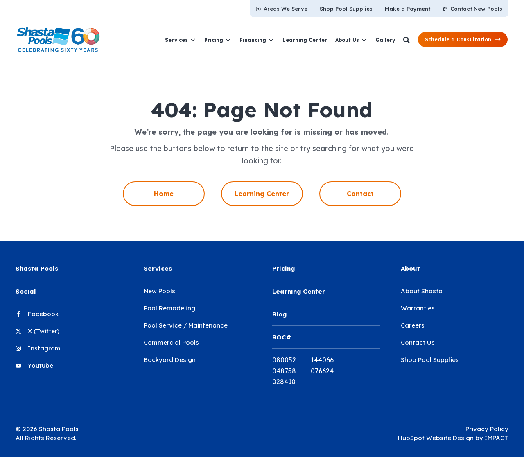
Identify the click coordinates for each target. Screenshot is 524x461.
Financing (252, 40)
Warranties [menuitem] (418, 308)
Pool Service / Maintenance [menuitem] (186, 325)
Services (176, 40)
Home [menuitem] (164, 194)
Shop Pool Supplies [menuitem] (430, 360)
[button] (463, 39)
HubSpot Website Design (436, 438)
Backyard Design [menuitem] (170, 360)
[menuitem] (282, 8)
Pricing (213, 40)
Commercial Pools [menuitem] (171, 342)
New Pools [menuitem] (159, 291)
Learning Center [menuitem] (262, 194)
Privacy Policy (486, 429)
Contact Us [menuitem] (418, 342)
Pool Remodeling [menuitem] (169, 308)
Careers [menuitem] (413, 325)
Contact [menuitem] (360, 194)
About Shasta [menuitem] (422, 291)
